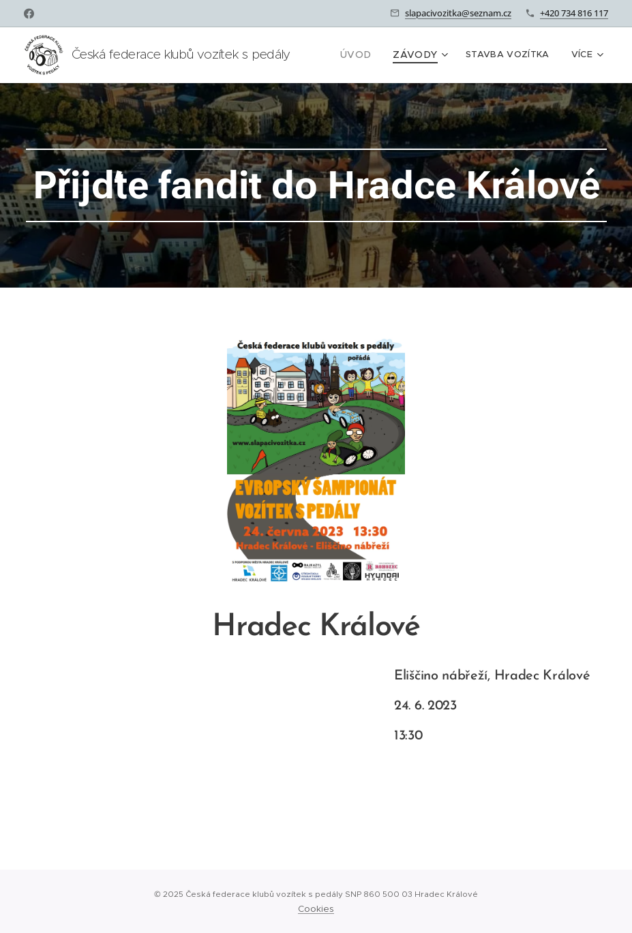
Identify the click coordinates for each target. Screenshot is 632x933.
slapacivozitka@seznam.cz (458, 13)
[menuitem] (364, 55)
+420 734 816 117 (574, 13)
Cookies (316, 909)
